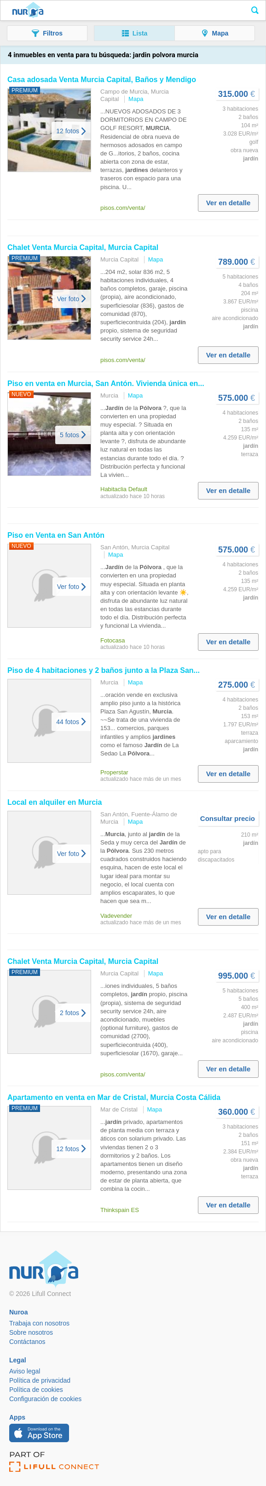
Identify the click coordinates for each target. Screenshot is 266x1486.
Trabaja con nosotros (39, 1323)
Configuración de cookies (45, 1399)
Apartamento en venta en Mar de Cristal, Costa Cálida (113, 1097)
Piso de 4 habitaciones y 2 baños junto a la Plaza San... (103, 670)
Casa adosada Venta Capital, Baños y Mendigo (101, 79)
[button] (47, 33)
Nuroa (27, 10)
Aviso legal (24, 1371)
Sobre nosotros (31, 1332)
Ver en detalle (228, 203)
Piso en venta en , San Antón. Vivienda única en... (105, 383)
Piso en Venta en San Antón (55, 535)
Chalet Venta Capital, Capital (82, 247)
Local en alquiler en (54, 802)
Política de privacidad (39, 1380)
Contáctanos (27, 1341)
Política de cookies (36, 1389)
